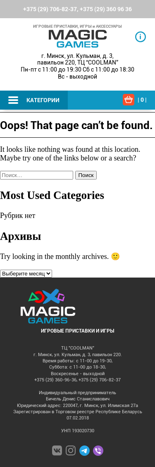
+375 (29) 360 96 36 (106, 9)
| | (142, 99)
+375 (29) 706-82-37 (50, 9)
